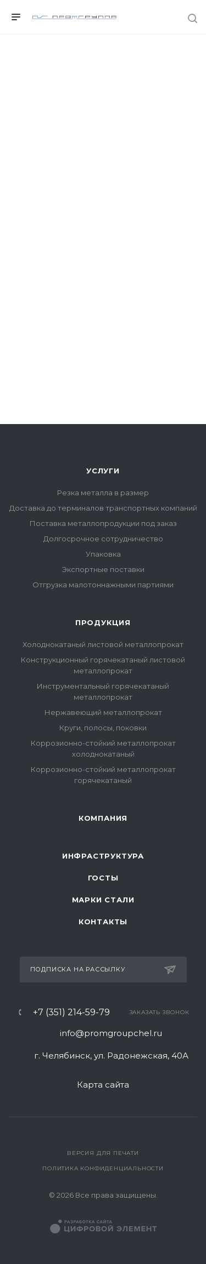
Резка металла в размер (103, 492)
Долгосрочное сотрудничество (103, 538)
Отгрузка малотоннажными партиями (103, 584)
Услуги (103, 470)
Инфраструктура (103, 855)
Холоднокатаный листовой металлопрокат (103, 644)
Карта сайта (103, 1084)
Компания (103, 818)
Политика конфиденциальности (103, 1168)
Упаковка (103, 554)
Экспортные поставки (103, 569)
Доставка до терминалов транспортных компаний (103, 508)
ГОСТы (103, 877)
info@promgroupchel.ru (111, 1033)
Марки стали (103, 899)
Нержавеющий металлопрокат (103, 712)
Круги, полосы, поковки (103, 727)
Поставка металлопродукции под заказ (103, 523)
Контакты (103, 921)
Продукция (103, 622)
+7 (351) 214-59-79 (71, 1012)
